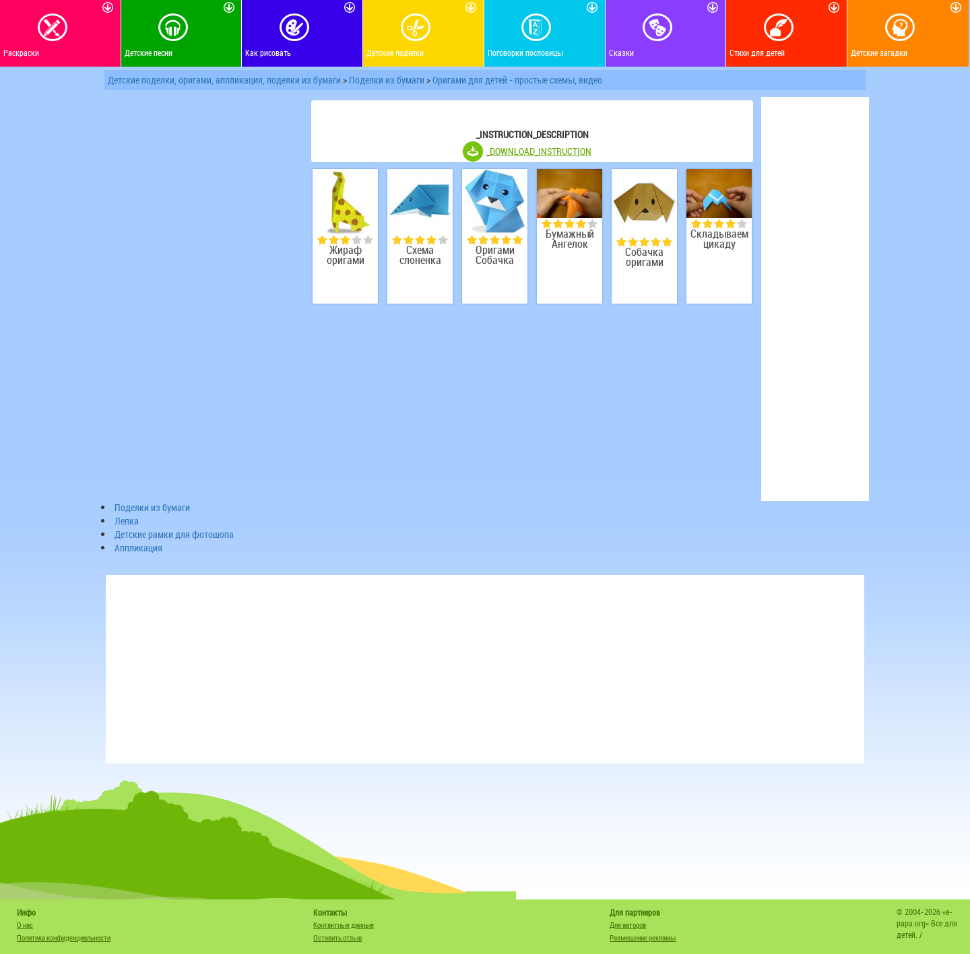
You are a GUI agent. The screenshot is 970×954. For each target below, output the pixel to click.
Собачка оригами (644, 257)
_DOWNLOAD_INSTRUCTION (538, 151)
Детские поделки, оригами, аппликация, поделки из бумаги (224, 79)
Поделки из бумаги (386, 79)
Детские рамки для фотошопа (174, 534)
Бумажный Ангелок (570, 239)
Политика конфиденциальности (63, 937)
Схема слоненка (420, 255)
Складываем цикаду (719, 239)
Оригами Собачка (495, 255)
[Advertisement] (202, 299)
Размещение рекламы (643, 937)
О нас (25, 925)
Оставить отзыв (337, 937)
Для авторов (628, 925)
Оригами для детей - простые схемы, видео (517, 79)
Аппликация (138, 547)
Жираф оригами (345, 255)
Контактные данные (343, 925)
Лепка (127, 520)
